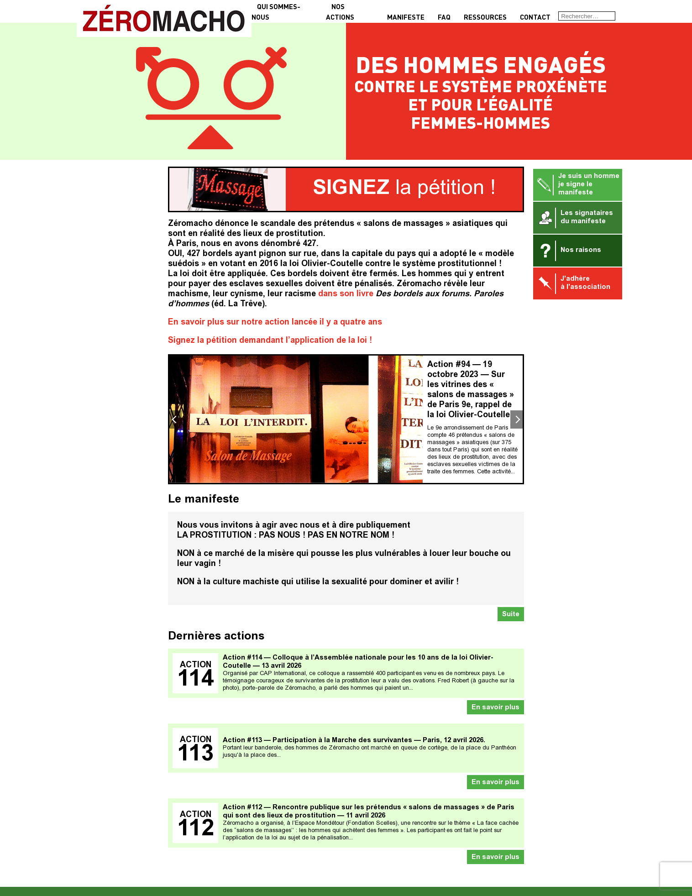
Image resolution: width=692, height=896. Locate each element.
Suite (510, 614)
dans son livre (345, 294)
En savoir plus (495, 707)
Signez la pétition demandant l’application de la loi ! (270, 341)
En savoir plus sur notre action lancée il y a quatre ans (275, 323)
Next (517, 419)
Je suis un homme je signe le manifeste (577, 184)
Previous (175, 419)
